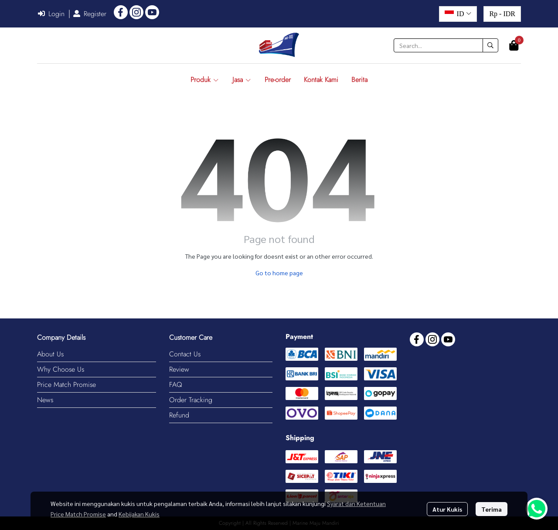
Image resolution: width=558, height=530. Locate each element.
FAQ (175, 385)
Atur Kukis (447, 509)
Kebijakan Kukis (139, 514)
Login (51, 14)
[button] (458, 14)
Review (179, 369)
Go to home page (279, 273)
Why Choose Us (60, 369)
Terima (491, 509)
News (45, 400)
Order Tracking (190, 400)
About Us (50, 354)
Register (89, 14)
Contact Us (185, 354)
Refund (179, 415)
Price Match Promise (66, 385)
